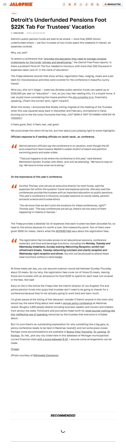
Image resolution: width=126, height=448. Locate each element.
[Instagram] (92, 4)
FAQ (63, 231)
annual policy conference (77, 303)
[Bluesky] (70, 4)
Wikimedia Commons (45, 355)
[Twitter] (81, 4)
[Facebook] (64, 4)
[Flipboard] (75, 4)
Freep (15, 349)
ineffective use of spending (32, 314)
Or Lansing (100, 331)
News (14, 13)
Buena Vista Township (79, 331)
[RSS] (98, 4)
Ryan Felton (19, 33)
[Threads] (86, 4)
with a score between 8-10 (52, 339)
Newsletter (113, 4)
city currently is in (83, 97)
